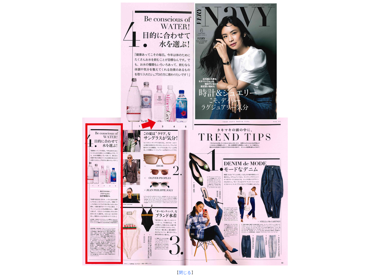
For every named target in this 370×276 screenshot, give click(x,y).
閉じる (185, 272)
